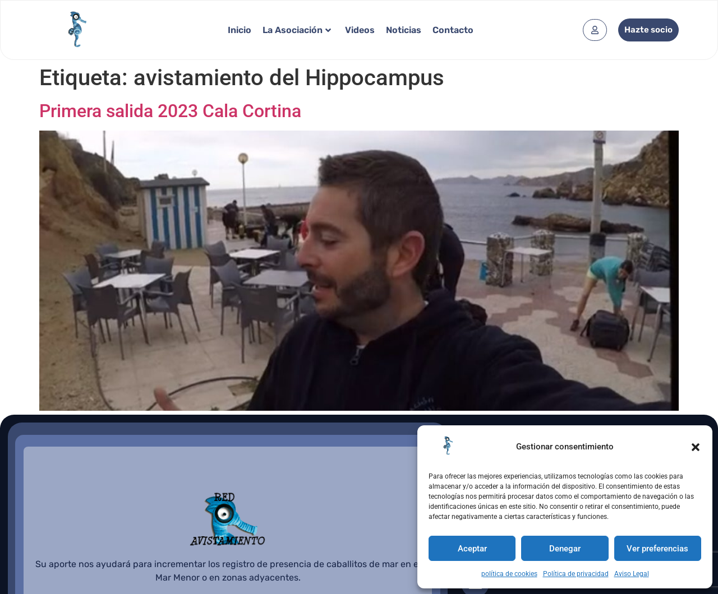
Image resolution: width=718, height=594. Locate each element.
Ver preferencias (657, 549)
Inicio (239, 30)
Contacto (452, 30)
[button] (695, 447)
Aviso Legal (631, 574)
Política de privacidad (576, 574)
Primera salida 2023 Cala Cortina (170, 111)
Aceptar (472, 549)
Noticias (403, 30)
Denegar (565, 549)
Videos (360, 30)
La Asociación (297, 30)
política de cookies (509, 574)
